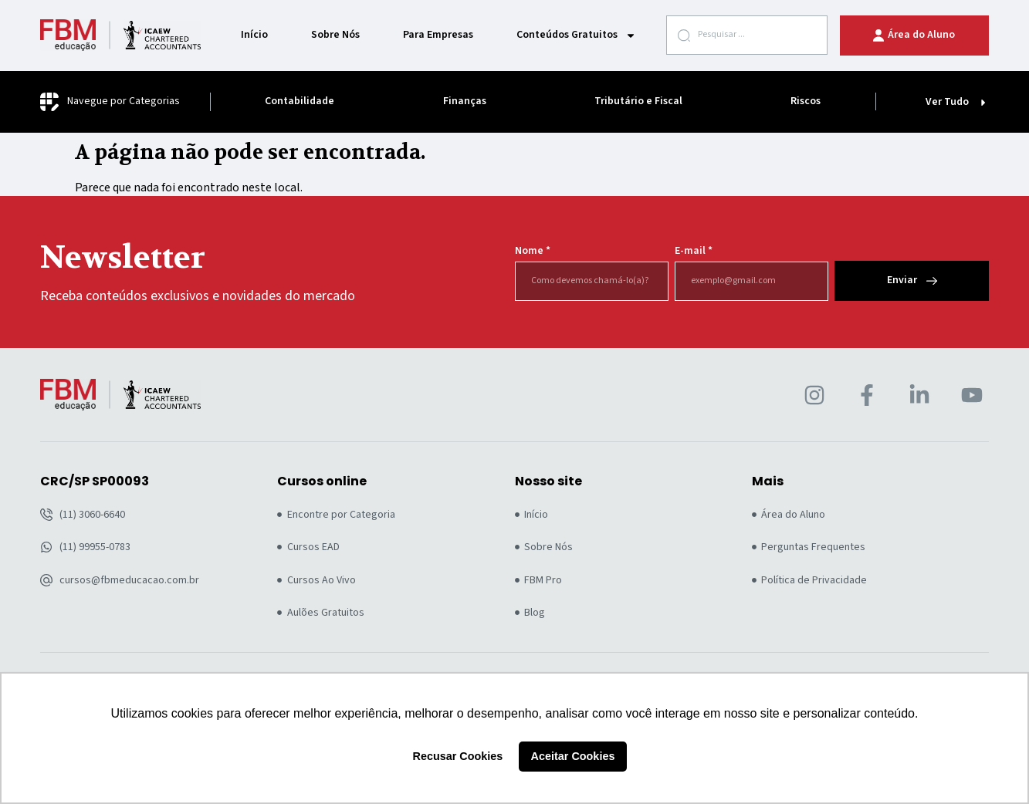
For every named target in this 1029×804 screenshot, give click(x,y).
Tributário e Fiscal (638, 101)
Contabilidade (299, 101)
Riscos (805, 101)
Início (254, 35)
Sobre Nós (335, 35)
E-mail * (694, 251)
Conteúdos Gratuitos (576, 35)
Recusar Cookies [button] (458, 756)
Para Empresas (438, 35)
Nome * (532, 251)
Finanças (464, 101)
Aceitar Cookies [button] (573, 756)
